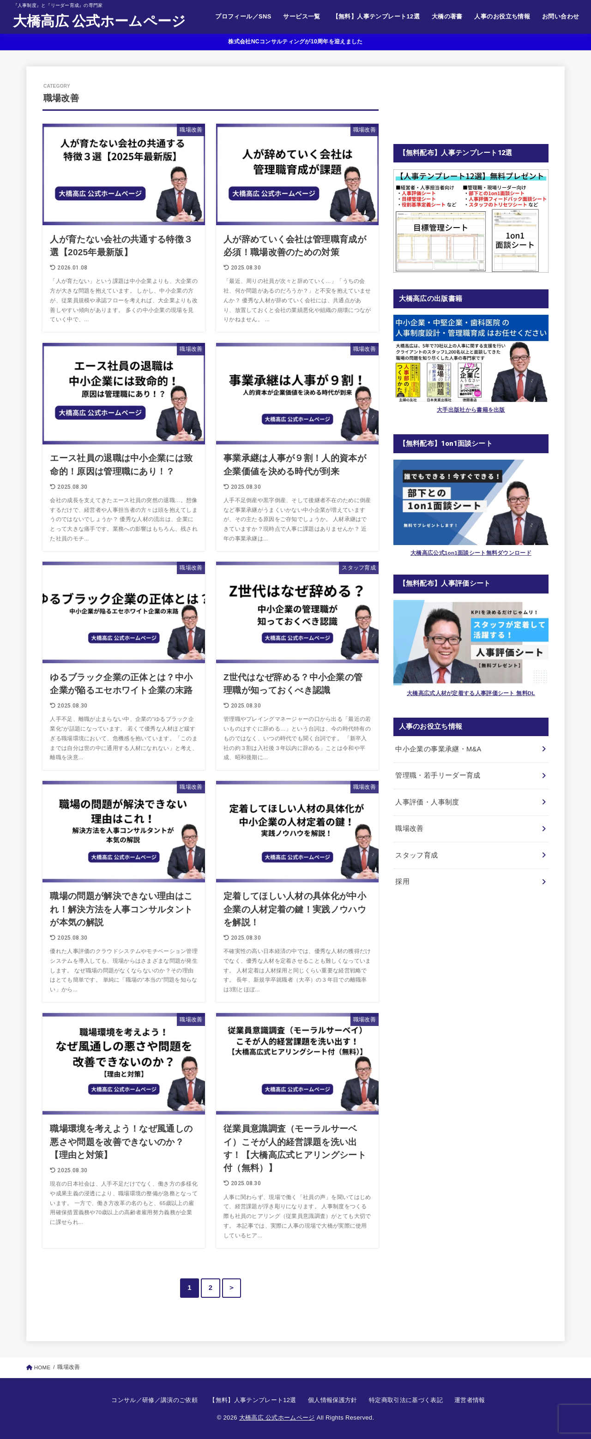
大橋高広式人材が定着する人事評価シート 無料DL (471, 693)
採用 (402, 881)
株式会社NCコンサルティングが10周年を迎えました (295, 41)
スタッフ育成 (416, 855)
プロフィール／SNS (243, 16)
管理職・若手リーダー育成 (437, 775)
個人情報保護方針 (332, 1400)
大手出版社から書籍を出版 (471, 410)
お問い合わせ (560, 16)
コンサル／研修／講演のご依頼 (154, 1400)
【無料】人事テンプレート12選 (376, 16)
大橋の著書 (447, 16)
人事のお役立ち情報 (502, 16)
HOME (42, 1367)
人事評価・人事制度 (427, 802)
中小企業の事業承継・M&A (438, 749)
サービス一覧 (301, 16)
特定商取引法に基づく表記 (406, 1400)
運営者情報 (469, 1400)
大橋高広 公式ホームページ (99, 21)
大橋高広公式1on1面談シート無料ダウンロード (470, 553)
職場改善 (409, 828)
